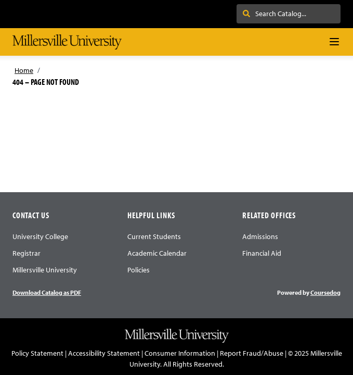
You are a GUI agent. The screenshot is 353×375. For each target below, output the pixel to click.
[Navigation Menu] (334, 41)
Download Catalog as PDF (46, 292)
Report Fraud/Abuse (251, 353)
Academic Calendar (157, 253)
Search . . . (264, 13)
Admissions (260, 236)
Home (24, 70)
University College (40, 236)
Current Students (154, 236)
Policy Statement (37, 353)
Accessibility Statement (104, 353)
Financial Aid (261, 253)
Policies (138, 269)
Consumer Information (180, 353)
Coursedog (325, 292)
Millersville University (44, 269)
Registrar (26, 253)
